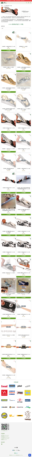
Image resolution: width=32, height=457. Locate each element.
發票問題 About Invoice (4, 439)
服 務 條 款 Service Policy (12, 455)
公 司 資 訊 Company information (5, 438)
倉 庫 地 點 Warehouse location (5, 435)
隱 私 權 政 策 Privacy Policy (19, 455)
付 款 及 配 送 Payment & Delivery (5, 437)
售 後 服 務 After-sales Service (5, 436)
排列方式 (3, 26)
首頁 (2, 5)
